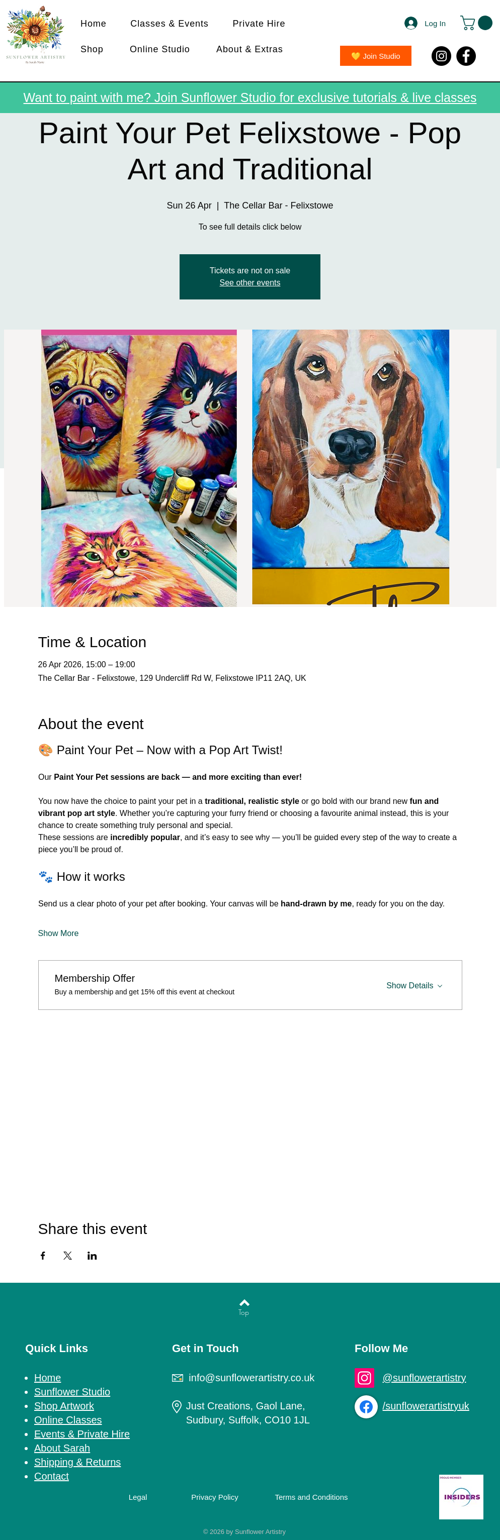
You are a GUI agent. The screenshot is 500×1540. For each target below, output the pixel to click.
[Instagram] (441, 56)
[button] (174, 24)
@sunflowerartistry (424, 1377)
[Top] (244, 1312)
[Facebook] (466, 56)
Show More (58, 933)
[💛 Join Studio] (375, 56)
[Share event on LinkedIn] (92, 1256)
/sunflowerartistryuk (426, 1405)
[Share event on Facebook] (43, 1256)
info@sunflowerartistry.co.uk (251, 1377)
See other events (250, 282)
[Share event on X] (67, 1256)
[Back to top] (244, 1302)
